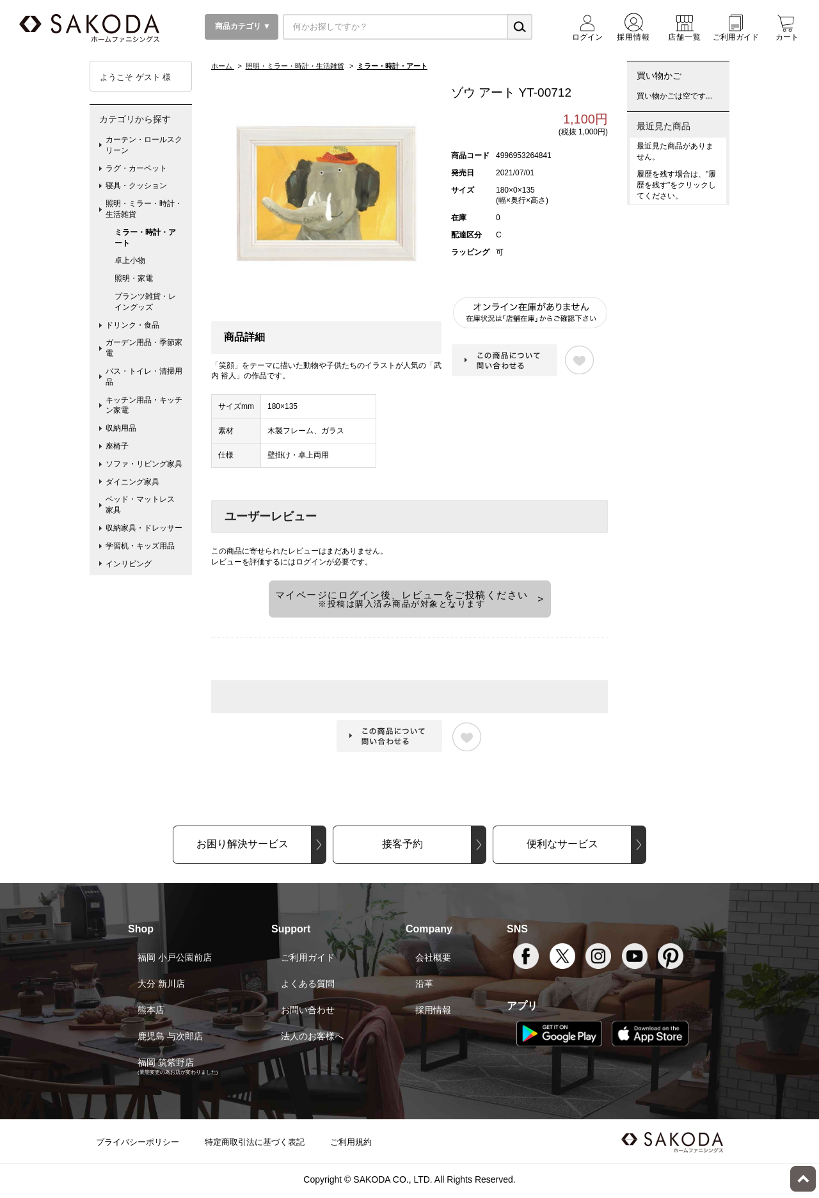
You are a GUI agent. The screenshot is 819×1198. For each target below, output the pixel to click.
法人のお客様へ (312, 1036)
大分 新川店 (161, 983)
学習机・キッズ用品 (140, 545)
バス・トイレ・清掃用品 (144, 377)
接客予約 (402, 843)
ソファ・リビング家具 (144, 463)
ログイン (311, 561)
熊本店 (151, 1010)
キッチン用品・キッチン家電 (144, 405)
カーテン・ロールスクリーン (144, 145)
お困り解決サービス (242, 843)
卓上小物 (130, 260)
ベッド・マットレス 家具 (144, 505)
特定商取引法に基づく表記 (255, 1142)
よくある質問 (308, 983)
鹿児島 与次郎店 (170, 1036)
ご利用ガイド (308, 957)
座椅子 (117, 446)
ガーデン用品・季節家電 (144, 348)
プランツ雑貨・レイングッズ (145, 302)
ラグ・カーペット (136, 168)
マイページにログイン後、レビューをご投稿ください (402, 599)
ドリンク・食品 (132, 325)
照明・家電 (134, 278)
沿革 (424, 983)
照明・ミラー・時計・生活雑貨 (144, 209)
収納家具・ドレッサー (144, 527)
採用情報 (433, 1010)
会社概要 (433, 957)
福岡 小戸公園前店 (175, 957)
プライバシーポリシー (137, 1142)
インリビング (129, 563)
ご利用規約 (351, 1142)
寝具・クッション (136, 185)
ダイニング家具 (132, 481)
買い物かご (659, 75)
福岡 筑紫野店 (166, 1062)
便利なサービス (562, 843)
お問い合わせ (308, 1010)
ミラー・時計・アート (145, 238)
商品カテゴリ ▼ (241, 26)
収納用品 (121, 428)
